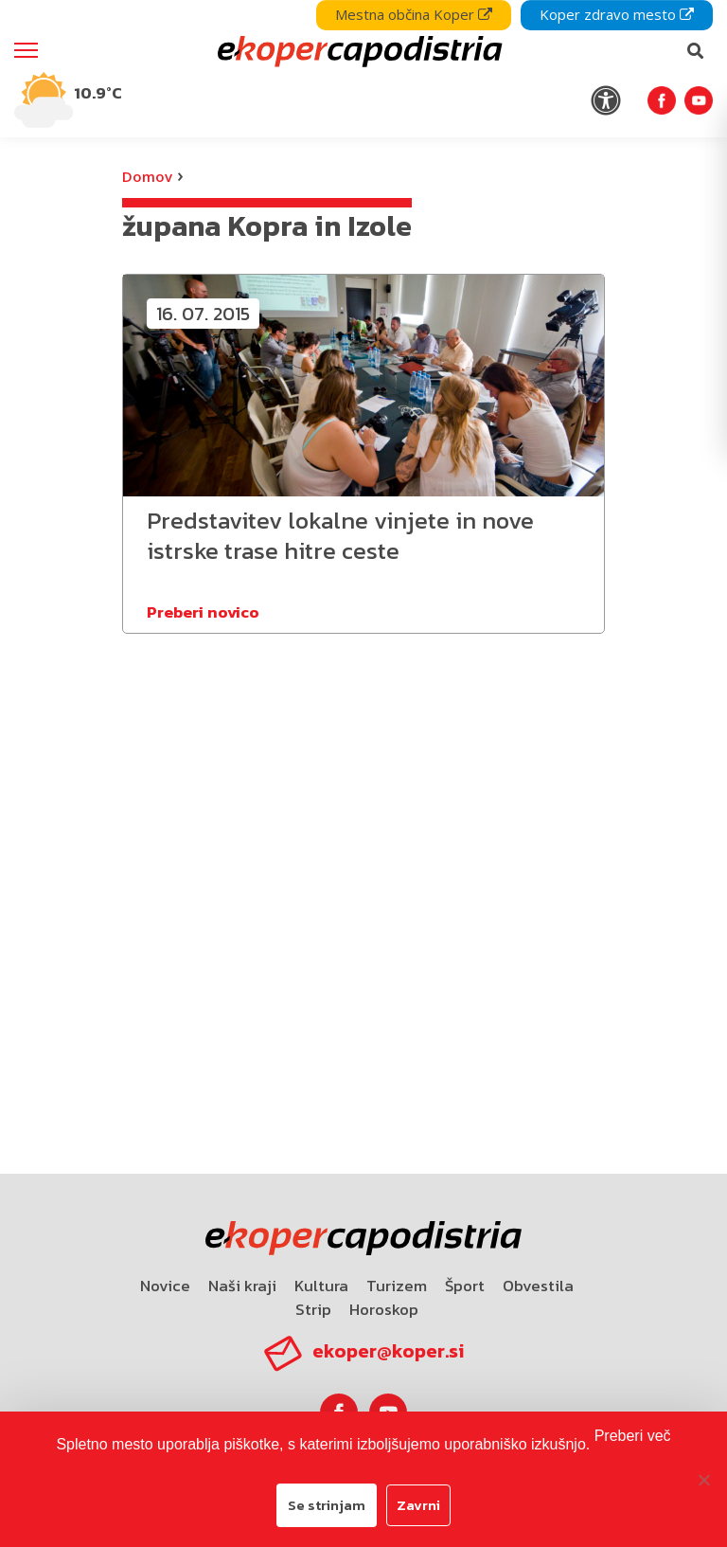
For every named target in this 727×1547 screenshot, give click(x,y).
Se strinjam (326, 1505)
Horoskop (383, 1309)
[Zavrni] (703, 1479)
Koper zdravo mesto (617, 14)
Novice (165, 1285)
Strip (313, 1309)
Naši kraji (242, 1285)
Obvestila (538, 1285)
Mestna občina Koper (413, 14)
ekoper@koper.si (388, 1351)
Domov (147, 176)
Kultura (321, 1285)
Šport (465, 1285)
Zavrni (418, 1505)
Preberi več (632, 1436)
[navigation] (363, 68)
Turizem (396, 1285)
